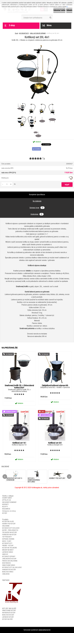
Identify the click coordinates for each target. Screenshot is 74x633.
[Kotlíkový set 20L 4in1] (37, 72)
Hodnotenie (37, 214)
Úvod (16, 33)
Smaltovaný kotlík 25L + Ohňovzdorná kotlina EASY (19, 386)
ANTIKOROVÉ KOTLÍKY (8, 613)
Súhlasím (69, 10)
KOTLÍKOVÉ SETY (24, 33)
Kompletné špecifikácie (37, 195)
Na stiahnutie (37, 201)
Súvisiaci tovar (37, 208)
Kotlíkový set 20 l (55, 443)
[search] (50, 18)
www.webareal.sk (44, 630)
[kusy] (6, 184)
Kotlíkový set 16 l (19, 443)
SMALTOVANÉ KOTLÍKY (9, 610)
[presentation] (18, 72)
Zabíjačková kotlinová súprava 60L (55, 385)
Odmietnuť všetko (59, 10)
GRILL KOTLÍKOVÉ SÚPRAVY (38, 33)
